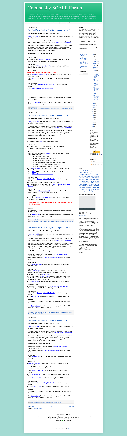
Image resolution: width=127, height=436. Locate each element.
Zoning (91, 191)
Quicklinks (94, 23)
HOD (84, 177)
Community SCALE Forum (55, 7)
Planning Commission (51, 108)
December (95, 61)
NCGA (87, 177)
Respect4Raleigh (82, 215)
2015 (93, 111)
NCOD (43, 221)
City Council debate (94, 173)
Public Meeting (54, 402)
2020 (93, 54)
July (94, 103)
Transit (92, 189)
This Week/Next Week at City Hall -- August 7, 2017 (48, 320)
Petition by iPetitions (87, 208)
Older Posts (71, 406)
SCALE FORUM (30, 23)
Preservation (92, 181)
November (95, 63)
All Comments (95, 164)
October (95, 65)
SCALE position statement (84, 187)
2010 (93, 120)
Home (51, 406)
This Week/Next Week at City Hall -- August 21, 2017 (49, 115)
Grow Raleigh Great (95, 176)
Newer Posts (31, 406)
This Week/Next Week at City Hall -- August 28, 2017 (49, 30)
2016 (93, 109)
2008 (93, 124)
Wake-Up (71, 221)
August (94, 70)
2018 (93, 58)
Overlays (91, 179)
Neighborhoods (96, 177)
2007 (93, 126)
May (94, 107)
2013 (93, 115)
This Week (70, 108)
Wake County (82, 191)
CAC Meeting (34, 108)
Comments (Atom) (38, 408)
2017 (93, 59)
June (94, 105)
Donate (87, 23)
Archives (70, 23)
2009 (93, 122)
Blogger (69, 428)
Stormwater (93, 187)
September (95, 67)
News (80, 179)
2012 (93, 117)
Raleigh (92, 184)
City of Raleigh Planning (83, 55)
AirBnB (80, 171)
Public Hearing (62, 312)
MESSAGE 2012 (79, 23)
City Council (39, 108)
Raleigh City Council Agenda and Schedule (83, 58)
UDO (96, 189)
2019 (93, 56)
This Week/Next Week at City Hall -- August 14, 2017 (49, 228)
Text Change (61, 221)
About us (63, 23)
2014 (93, 113)
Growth (81, 177)
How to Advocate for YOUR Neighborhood (47, 23)
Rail (89, 184)
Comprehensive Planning (85, 176)
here (80, 38)
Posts (93, 161)
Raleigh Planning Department (62, 108)
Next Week (44, 108)
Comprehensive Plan (89, 174)
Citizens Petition (96, 171)
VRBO (98, 189)
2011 (93, 119)
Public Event (86, 182)
